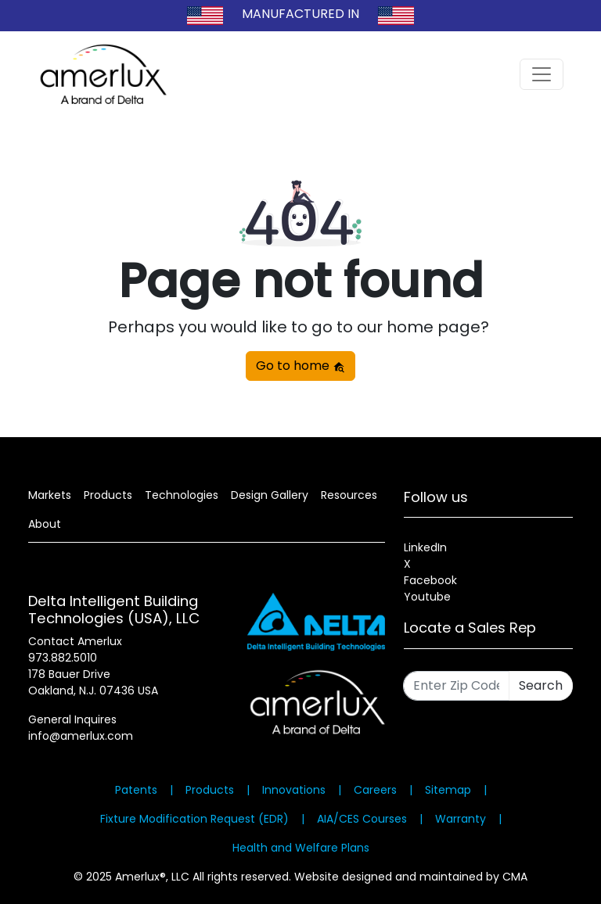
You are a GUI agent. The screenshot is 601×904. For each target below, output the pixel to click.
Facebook (430, 580)
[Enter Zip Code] (456, 686)
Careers (375, 790)
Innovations (294, 790)
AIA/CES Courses (362, 819)
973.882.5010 (62, 657)
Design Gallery (269, 495)
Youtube (427, 596)
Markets (49, 495)
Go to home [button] (300, 366)
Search (541, 685)
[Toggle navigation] (541, 74)
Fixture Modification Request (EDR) (194, 819)
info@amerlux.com (80, 736)
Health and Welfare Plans (300, 848)
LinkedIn (425, 547)
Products (108, 495)
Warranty (460, 819)
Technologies (181, 495)
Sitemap (448, 790)
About (44, 524)
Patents (136, 790)
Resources (349, 495)
